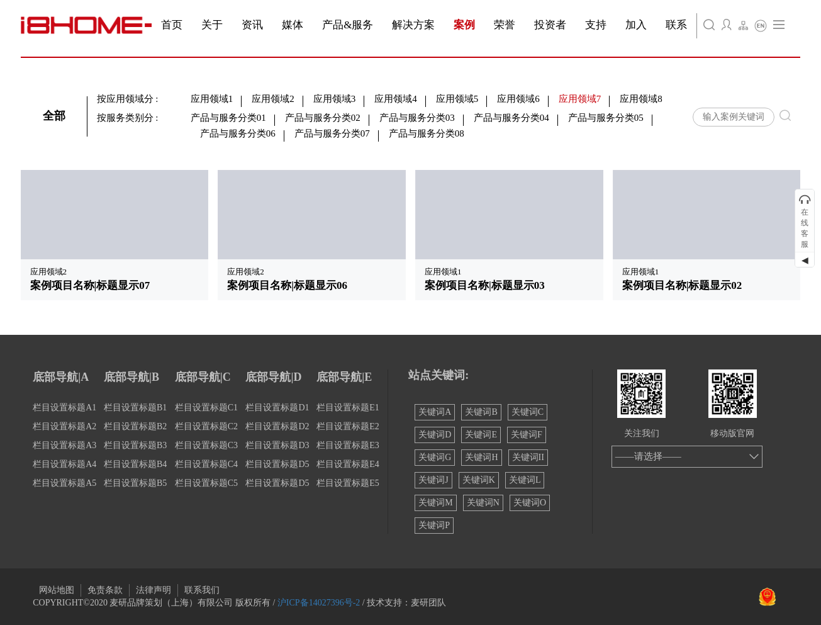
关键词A (434, 412)
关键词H (481, 457)
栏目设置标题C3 (206, 445)
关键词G (434, 457)
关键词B (481, 412)
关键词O (529, 502)
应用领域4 (395, 99)
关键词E (481, 434)
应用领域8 (641, 99)
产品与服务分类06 (238, 133)
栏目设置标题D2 (277, 426)
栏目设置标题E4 (347, 464)
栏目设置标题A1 (64, 407)
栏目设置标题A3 (64, 445)
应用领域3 (334, 99)
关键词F (526, 434)
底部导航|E (344, 377)
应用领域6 (518, 99)
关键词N (483, 502)
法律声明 (153, 590)
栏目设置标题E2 (347, 426)
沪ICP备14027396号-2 (318, 602)
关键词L (525, 480)
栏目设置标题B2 (135, 426)
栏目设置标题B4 (135, 464)
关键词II (528, 457)
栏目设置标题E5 (347, 483)
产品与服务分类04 (511, 118)
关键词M (435, 502)
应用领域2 (273, 99)
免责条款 (105, 590)
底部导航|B (131, 377)
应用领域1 (212, 99)
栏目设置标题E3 (347, 445)
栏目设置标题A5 (64, 483)
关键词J (433, 480)
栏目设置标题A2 (64, 426)
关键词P (434, 525)
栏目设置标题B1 (135, 407)
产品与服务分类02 (322, 118)
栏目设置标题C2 (206, 426)
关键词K (478, 480)
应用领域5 (457, 99)
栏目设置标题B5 (135, 483)
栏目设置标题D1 (277, 407)
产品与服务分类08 (426, 133)
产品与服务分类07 (332, 133)
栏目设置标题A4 (64, 464)
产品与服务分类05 (606, 118)
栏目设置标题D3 (277, 445)
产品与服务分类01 (228, 118)
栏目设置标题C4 (206, 464)
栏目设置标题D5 (277, 464)
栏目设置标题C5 (206, 483)
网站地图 (56, 590)
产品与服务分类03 (417, 118)
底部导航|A (61, 377)
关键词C (527, 412)
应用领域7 (580, 99)
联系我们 (202, 590)
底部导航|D (273, 377)
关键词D (434, 434)
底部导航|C (203, 377)
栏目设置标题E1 (347, 407)
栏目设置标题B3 (135, 445)
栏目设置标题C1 (206, 407)
